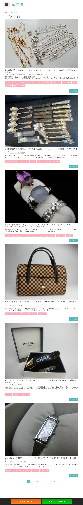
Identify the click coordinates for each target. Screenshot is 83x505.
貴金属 (74, 82)
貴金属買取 (37, 74)
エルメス (21, 470)
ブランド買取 (26, 314)
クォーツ (28, 470)
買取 (14, 86)
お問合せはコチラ (25, 501)
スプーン (26, 161)
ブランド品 (14, 153)
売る (59, 82)
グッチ (12, 462)
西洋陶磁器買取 (21, 153)
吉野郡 (54, 82)
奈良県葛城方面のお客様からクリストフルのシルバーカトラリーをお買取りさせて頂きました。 (41, 150)
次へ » (53, 481)
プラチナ (29, 235)
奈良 (64, 82)
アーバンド (8, 394)
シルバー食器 (18, 161)
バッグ (16, 235)
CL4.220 (7, 470)
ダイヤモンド (9, 235)
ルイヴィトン (51, 235)
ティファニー (30, 74)
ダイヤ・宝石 (22, 74)
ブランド (22, 235)
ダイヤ (7, 82)
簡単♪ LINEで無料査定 (57, 501)
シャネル (13, 384)
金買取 (23, 86)
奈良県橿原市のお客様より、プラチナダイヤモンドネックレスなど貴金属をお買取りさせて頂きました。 (41, 71)
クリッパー (36, 470)
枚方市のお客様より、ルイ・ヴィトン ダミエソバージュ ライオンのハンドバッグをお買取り (41, 303)
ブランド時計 (23, 462)
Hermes (14, 470)
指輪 (63, 235)
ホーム (7, 12)
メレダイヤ (37, 235)
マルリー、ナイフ (42, 161)
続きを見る (73, 91)
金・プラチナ (44, 74)
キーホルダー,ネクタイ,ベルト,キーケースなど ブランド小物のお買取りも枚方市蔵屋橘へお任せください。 (41, 381)
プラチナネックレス (24, 82)
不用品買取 (48, 82)
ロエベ (58, 235)
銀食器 (57, 161)
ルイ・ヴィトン (29, 226)
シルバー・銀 (14, 74)
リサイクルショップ (37, 82)
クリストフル (9, 161)
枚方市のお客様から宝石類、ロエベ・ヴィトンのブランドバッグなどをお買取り (37, 225)
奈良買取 (51, 161)
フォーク (33, 161)
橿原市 (68, 82)
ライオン (34, 314)
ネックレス (14, 82)
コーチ (17, 462)
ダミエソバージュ (10, 314)
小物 (28, 394)
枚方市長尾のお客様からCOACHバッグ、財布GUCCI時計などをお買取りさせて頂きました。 (41, 459)
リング (43, 235)
